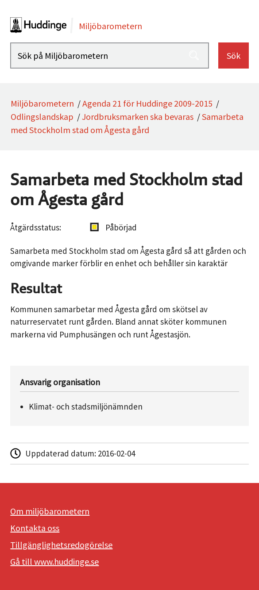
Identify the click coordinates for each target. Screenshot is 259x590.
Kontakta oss (34, 527)
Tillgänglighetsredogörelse (61, 544)
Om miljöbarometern (49, 511)
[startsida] (129, 25)
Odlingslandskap (42, 116)
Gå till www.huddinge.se (54, 561)
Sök (233, 55)
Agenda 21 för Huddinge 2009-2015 (147, 103)
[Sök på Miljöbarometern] (109, 55)
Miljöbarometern (42, 103)
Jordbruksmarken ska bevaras (137, 116)
